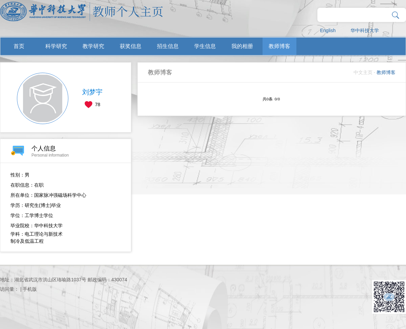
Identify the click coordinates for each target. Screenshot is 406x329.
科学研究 (56, 46)
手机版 (30, 289)
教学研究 (93, 46)
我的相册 (242, 46)
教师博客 (279, 46)
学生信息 (205, 46)
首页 (19, 46)
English (328, 30)
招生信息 (168, 46)
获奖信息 (130, 46)
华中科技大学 (365, 30)
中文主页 (363, 72)
